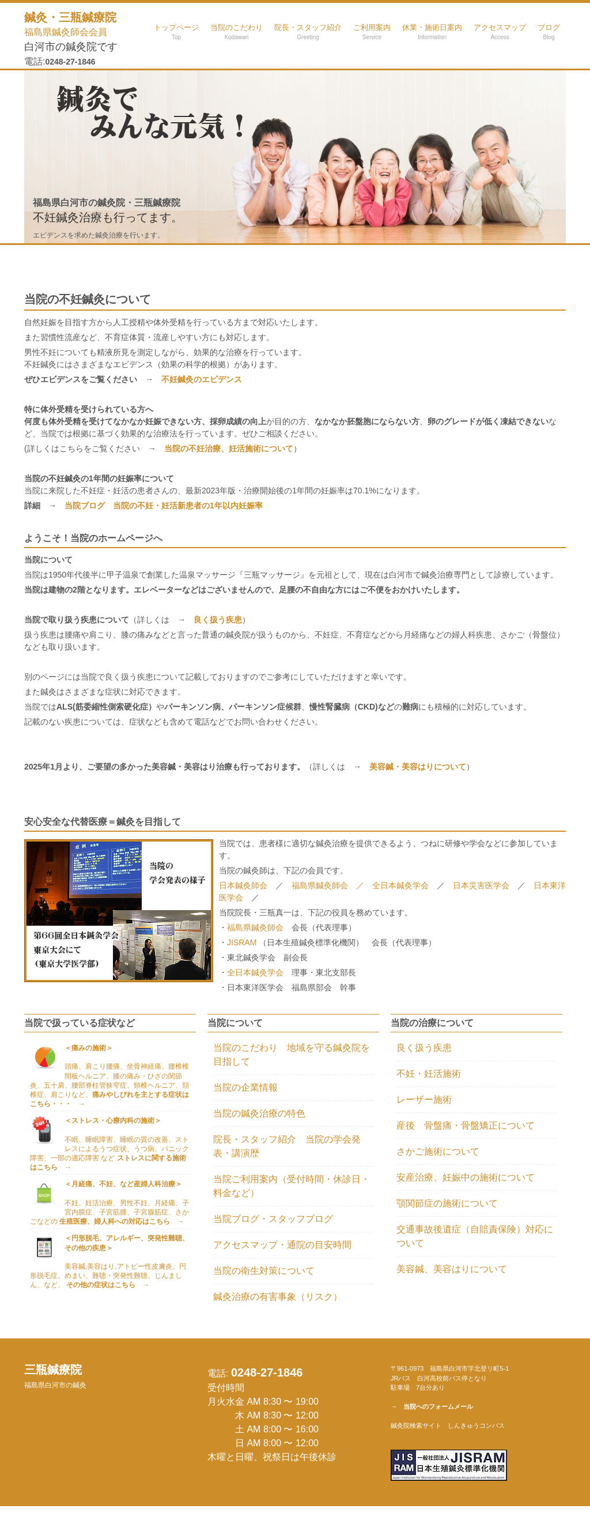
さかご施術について (437, 1151)
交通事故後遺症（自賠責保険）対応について (474, 1236)
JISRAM (243, 942)
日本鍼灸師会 (243, 885)
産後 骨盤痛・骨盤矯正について (465, 1125)
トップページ (176, 31)
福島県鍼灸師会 (255, 927)
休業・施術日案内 (432, 31)
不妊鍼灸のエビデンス (201, 379)
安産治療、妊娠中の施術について (465, 1177)
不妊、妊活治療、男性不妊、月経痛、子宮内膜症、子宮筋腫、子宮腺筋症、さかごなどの (109, 1212)
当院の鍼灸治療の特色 (259, 1113)
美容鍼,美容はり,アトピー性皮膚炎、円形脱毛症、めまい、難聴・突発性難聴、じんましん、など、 (108, 1275)
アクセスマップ (500, 31)
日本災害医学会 (481, 885)
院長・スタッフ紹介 (308, 31)
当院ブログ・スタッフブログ (273, 1219)
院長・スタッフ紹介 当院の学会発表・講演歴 (287, 1146)
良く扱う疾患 (424, 1048)
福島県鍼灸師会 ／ (332, 885)
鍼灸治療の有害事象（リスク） (277, 1297)
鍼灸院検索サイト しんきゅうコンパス (448, 1425)
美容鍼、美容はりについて (451, 1269)
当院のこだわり (236, 31)
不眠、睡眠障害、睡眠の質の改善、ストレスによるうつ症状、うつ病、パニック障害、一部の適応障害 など (109, 1154)
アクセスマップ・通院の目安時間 (282, 1245)
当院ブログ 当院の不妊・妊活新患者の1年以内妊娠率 (164, 505)
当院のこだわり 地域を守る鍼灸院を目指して (291, 1054)
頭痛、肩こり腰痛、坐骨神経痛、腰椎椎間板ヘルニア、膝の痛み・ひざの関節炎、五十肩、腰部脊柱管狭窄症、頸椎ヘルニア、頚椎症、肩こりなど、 (109, 1085)
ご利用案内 (372, 31)
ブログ (549, 31)
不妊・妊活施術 (428, 1073)
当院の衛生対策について (264, 1271)
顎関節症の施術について (447, 1203)
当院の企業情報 (245, 1087)
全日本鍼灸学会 (404, 885)
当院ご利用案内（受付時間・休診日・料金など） (291, 1186)
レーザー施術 (424, 1099)
